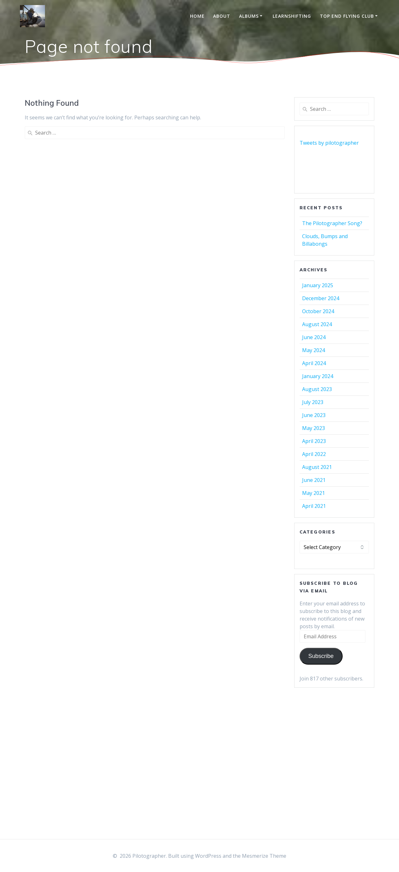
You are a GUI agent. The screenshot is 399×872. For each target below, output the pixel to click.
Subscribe (320, 656)
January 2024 (317, 376)
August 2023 (317, 389)
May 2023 (313, 428)
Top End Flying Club (347, 16)
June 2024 (314, 337)
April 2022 (314, 454)
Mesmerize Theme (264, 855)
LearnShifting (292, 16)
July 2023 (312, 402)
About (221, 16)
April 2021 (314, 505)
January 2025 (317, 285)
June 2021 (314, 480)
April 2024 (314, 363)
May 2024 (313, 350)
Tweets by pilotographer (329, 142)
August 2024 (317, 324)
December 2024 (320, 298)
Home (197, 16)
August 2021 (317, 467)
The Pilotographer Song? (332, 223)
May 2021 (313, 493)
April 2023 (314, 441)
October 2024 (318, 311)
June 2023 (314, 415)
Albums (249, 16)
